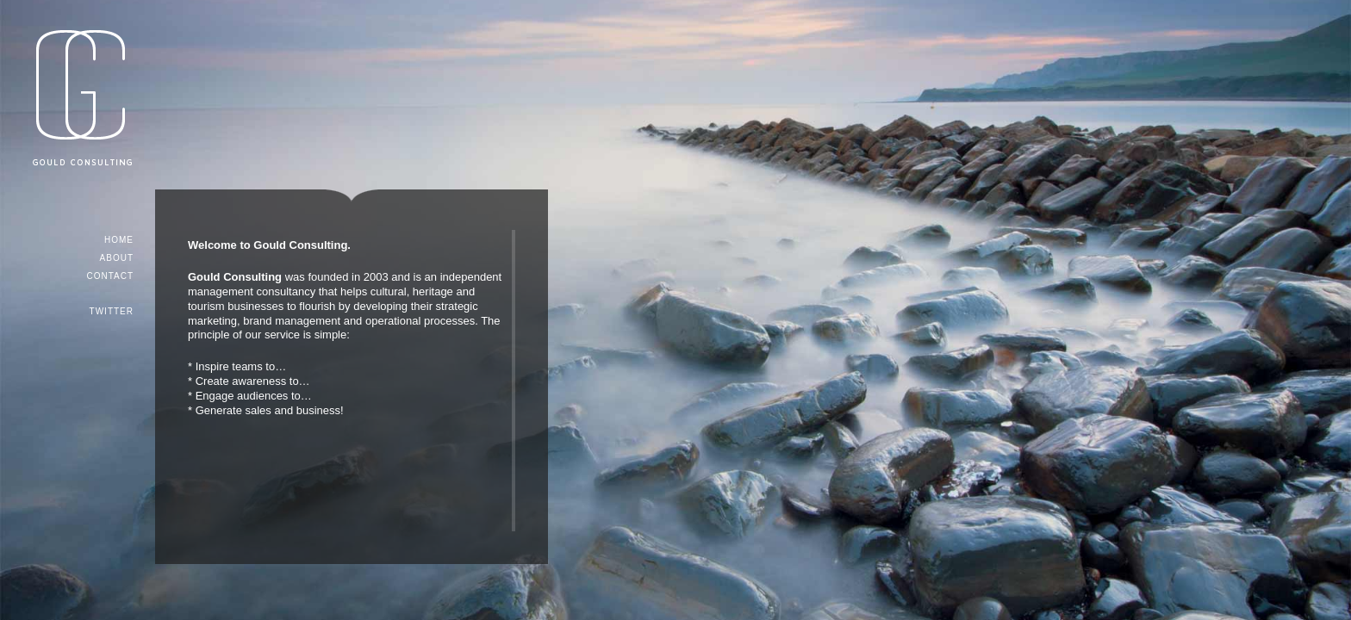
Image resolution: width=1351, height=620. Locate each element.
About (117, 258)
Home (119, 240)
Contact (110, 276)
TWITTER (112, 311)
